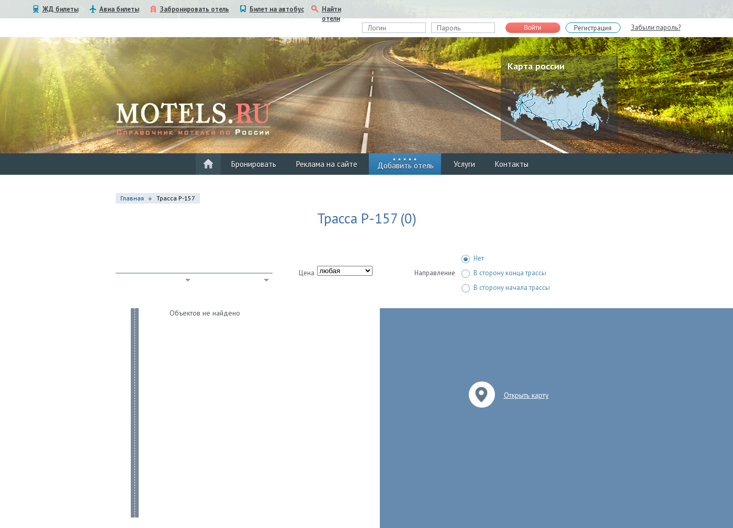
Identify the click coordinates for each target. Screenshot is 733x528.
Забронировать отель (194, 9)
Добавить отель (405, 166)
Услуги (464, 164)
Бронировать (253, 164)
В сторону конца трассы (503, 273)
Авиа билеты (119, 9)
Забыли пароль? (656, 27)
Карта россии (536, 66)
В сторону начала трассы (505, 288)
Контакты (511, 164)
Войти (533, 27)
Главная (132, 198)
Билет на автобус (277, 9)
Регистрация (593, 28)
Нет (472, 258)
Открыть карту (526, 395)
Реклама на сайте (326, 164)
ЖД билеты (60, 9)
